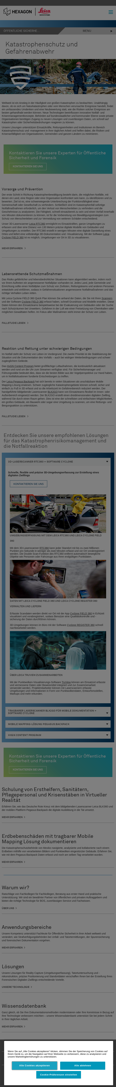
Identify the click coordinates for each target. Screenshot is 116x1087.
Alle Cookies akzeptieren (34, 1065)
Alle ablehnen (82, 1065)
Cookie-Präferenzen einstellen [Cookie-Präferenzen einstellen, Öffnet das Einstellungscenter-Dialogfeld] (58, 1074)
